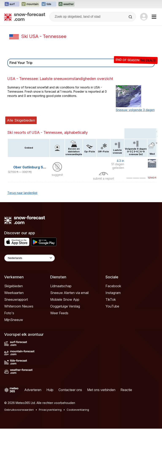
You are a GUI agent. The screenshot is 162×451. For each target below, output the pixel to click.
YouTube (112, 306)
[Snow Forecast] (24, 16)
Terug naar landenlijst (22, 193)
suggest (57, 174)
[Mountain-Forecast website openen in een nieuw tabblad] (30, 4)
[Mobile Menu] (154, 16)
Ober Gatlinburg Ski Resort (35, 167)
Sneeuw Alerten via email (69, 293)
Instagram (113, 293)
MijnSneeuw (13, 320)
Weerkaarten (14, 293)
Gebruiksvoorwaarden (19, 409)
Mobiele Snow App (64, 299)
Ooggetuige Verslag (65, 306)
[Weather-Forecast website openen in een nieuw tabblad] (66, 4)
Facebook (113, 286)
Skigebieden (13, 286)
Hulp (49, 390)
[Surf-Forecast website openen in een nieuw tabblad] (11, 4)
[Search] (131, 17)
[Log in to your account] (144, 16)
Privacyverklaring (50, 409)
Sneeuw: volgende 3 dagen (135, 110)
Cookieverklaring (78, 409)
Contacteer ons (70, 390)
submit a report (103, 178)
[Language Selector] (29, 258)
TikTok (110, 299)
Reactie (126, 390)
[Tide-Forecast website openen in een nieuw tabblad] (48, 4)
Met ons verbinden (101, 390)
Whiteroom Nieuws (18, 306)
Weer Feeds (59, 313)
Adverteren (32, 390)
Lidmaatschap (61, 286)
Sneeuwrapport (16, 299)
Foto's (9, 313)
